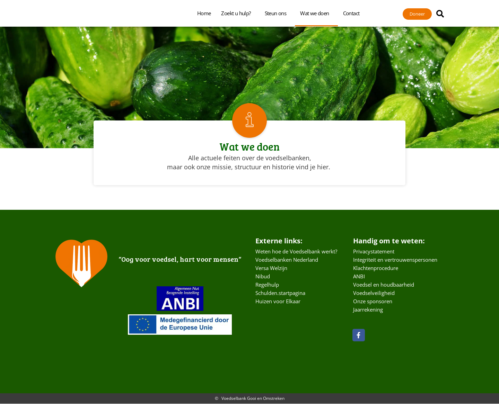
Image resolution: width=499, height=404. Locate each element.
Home (204, 13)
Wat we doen (316, 13)
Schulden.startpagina (280, 293)
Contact (353, 13)
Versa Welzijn (271, 268)
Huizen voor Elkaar (277, 301)
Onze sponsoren (372, 301)
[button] (440, 14)
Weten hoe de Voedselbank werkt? (296, 251)
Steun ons (277, 13)
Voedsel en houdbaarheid (383, 284)
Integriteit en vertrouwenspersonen (395, 260)
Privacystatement (373, 251)
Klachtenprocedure (375, 268)
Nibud (262, 276)
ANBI (359, 276)
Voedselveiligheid (374, 293)
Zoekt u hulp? (237, 13)
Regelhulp (267, 284)
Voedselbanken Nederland (286, 260)
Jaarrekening (368, 309)
